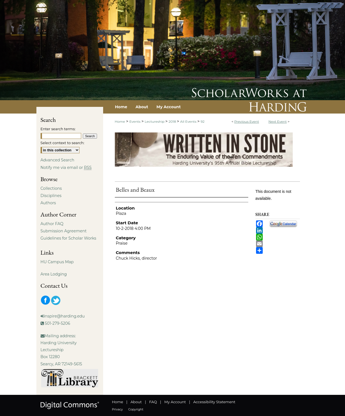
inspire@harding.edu (64, 316)
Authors (48, 202)
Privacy (117, 409)
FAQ (153, 402)
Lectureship (155, 121)
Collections (51, 188)
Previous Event (246, 121)
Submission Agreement (64, 230)
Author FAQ (52, 223)
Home (120, 121)
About (136, 402)
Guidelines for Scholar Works (68, 238)
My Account (175, 402)
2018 (172, 121)
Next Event (278, 121)
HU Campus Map (57, 261)
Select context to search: (63, 143)
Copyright (135, 409)
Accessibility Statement (214, 402)
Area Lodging (54, 274)
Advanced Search (58, 160)
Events (135, 121)
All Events (188, 121)
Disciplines (51, 195)
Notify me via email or (66, 167)
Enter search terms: (58, 129)
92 (202, 121)
